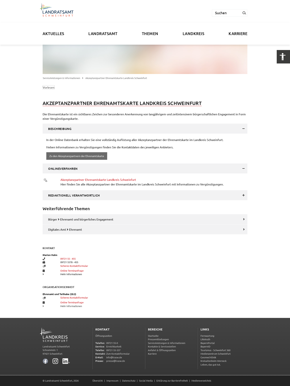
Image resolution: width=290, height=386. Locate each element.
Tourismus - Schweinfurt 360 (215, 350)
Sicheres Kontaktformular (74, 265)
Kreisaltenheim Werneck (214, 360)
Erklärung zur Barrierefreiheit (172, 380)
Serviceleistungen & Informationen (61, 78)
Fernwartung (207, 335)
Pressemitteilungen (158, 339)
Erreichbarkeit (113, 346)
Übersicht (97, 380)
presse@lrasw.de (115, 360)
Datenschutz (128, 380)
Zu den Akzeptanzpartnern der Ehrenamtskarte (76, 156)
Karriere (152, 353)
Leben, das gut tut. (211, 364)
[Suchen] (226, 13)
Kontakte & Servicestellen (162, 346)
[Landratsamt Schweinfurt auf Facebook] (45, 361)
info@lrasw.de (114, 357)
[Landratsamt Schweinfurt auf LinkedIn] (66, 361)
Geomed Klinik (208, 357)
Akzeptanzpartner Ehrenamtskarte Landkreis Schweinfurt (98, 179)
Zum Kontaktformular (118, 353)
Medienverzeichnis (201, 380)
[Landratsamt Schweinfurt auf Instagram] (55, 361)
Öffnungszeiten (103, 335)
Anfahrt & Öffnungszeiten (162, 350)
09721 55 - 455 (68, 258)
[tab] (145, 129)
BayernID (205, 346)
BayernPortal (208, 342)
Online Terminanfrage (72, 270)
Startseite (153, 335)
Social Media (146, 380)
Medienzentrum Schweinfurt (216, 353)
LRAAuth (205, 339)
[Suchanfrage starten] (244, 13)
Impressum (112, 380)
